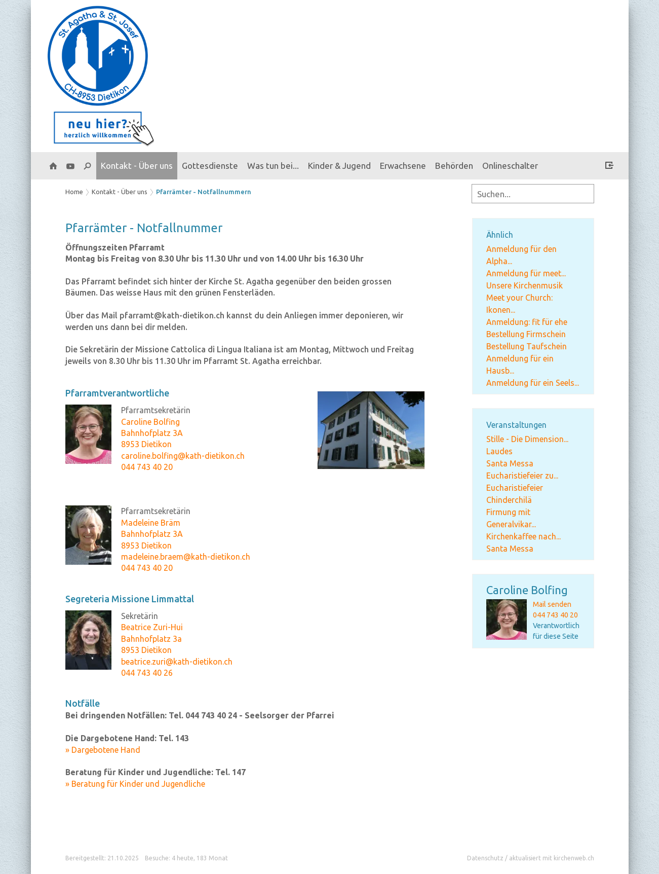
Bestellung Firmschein (526, 334)
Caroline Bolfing (527, 590)
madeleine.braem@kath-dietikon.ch (185, 556)
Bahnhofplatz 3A (152, 433)
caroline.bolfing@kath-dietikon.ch (183, 455)
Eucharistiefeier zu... (522, 475)
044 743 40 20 (555, 615)
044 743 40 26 (147, 672)
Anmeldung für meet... (526, 273)
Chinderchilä (509, 499)
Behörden (454, 165)
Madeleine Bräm (150, 522)
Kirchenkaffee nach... (523, 536)
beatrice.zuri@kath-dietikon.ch (176, 661)
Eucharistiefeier (514, 487)
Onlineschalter (510, 165)
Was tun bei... (273, 165)
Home (74, 191)
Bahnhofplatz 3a (151, 638)
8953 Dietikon (146, 444)
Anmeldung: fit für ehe (526, 321)
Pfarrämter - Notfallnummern (203, 191)
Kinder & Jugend (339, 165)
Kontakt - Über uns (137, 165)
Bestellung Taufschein (526, 346)
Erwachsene (403, 165)
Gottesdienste (210, 165)
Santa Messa (509, 463)
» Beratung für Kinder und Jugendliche (135, 783)
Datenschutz (485, 858)
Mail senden (552, 604)
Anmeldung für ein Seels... (532, 382)
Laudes (499, 451)
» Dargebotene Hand (102, 749)
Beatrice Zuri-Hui (152, 627)
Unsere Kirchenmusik (524, 285)
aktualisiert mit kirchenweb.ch (551, 858)
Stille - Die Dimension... (527, 439)
